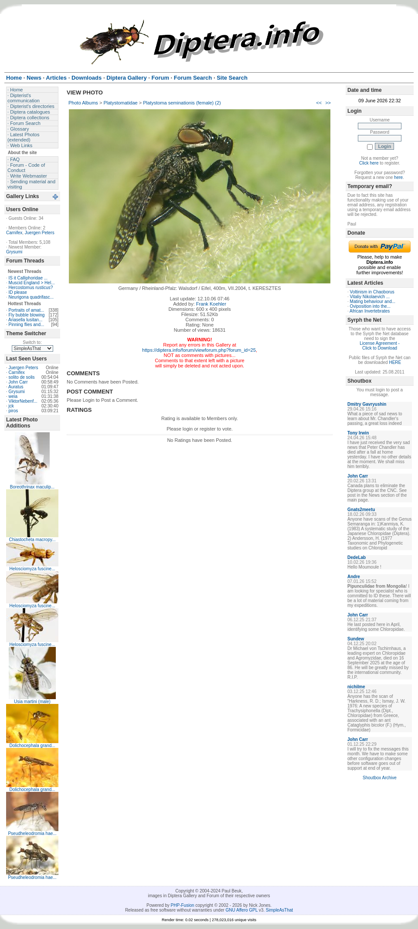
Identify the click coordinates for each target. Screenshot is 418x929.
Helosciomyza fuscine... (32, 568)
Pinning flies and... (26, 324)
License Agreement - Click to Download (380, 345)
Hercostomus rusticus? (31, 287)
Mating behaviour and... (373, 301)
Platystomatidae (120, 102)
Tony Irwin (358, 433)
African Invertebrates (370, 311)
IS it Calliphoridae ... (28, 278)
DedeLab (356, 557)
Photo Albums (83, 102)
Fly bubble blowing (27, 315)
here (398, 177)
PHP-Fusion (182, 905)
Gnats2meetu (361, 509)
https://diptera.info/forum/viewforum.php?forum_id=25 (199, 350)
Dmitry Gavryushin (366, 404)
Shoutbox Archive (380, 777)
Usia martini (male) (32, 701)
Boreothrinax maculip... (32, 487)
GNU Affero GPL (242, 910)
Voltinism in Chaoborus (372, 291)
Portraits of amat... (26, 310)
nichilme (356, 686)
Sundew (355, 638)
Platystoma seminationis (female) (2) (182, 102)
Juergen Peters (39, 232)
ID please (18, 292)
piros (13, 410)
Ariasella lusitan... (25, 319)
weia (13, 396)
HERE (395, 362)
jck (11, 406)
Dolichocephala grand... (32, 745)
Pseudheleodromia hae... (32, 833)
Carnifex (14, 232)
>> (328, 102)
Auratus (15, 386)
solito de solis (22, 377)
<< (319, 102)
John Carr (18, 382)
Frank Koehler (211, 303)
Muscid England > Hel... (32, 282)
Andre (353, 576)
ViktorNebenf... (23, 401)
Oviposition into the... (370, 306)
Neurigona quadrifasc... (31, 297)
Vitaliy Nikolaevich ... (370, 296)
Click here (368, 163)
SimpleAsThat (279, 910)
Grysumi (14, 251)
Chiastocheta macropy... (32, 539)
